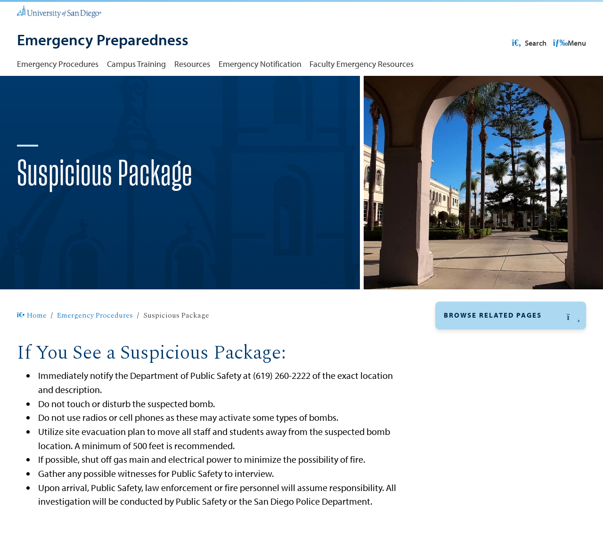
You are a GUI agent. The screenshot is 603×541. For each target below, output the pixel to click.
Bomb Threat (467, 391)
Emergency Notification (260, 63)
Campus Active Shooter (486, 413)
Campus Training (136, 63)
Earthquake (464, 434)
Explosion (462, 477)
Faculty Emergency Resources (362, 63)
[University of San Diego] (59, 11)
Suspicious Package (479, 369)
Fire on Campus (472, 499)
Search (568, 43)
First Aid (459, 521)
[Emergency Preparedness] (102, 41)
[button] (510, 346)
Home (32, 346)
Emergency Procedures (57, 63)
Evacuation (464, 456)
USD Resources (511, 43)
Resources (192, 63)
